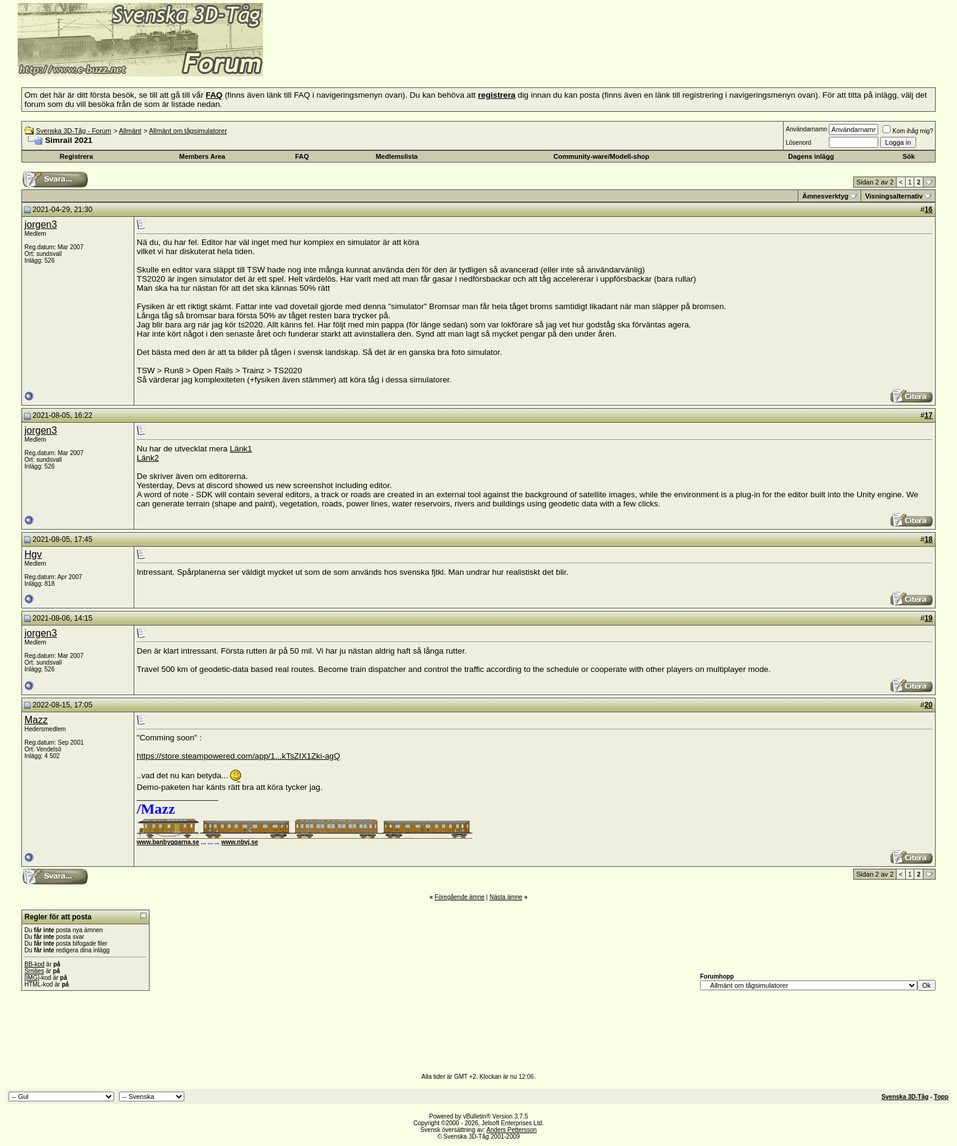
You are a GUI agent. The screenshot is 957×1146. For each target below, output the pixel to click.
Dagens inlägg (811, 156)
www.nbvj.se (240, 842)
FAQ (302, 156)
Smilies (34, 971)
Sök (909, 156)
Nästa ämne (505, 897)
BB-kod (34, 964)
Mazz (36, 720)
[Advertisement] (412, 58)
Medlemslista (396, 156)
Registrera (76, 156)
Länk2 (148, 457)
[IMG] (31, 977)
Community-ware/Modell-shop (601, 156)
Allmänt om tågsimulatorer (188, 130)
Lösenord (798, 142)
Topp (941, 1096)
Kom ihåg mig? (908, 131)
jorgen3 (40, 224)
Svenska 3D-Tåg (904, 1096)
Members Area (202, 156)
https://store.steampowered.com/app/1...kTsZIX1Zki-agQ (238, 756)
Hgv (33, 554)
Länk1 (241, 448)
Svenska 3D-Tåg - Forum (73, 130)
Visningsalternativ (894, 196)
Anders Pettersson (511, 1129)
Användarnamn (806, 129)
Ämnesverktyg (825, 196)
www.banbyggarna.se (168, 842)
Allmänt (130, 130)
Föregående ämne (460, 897)
